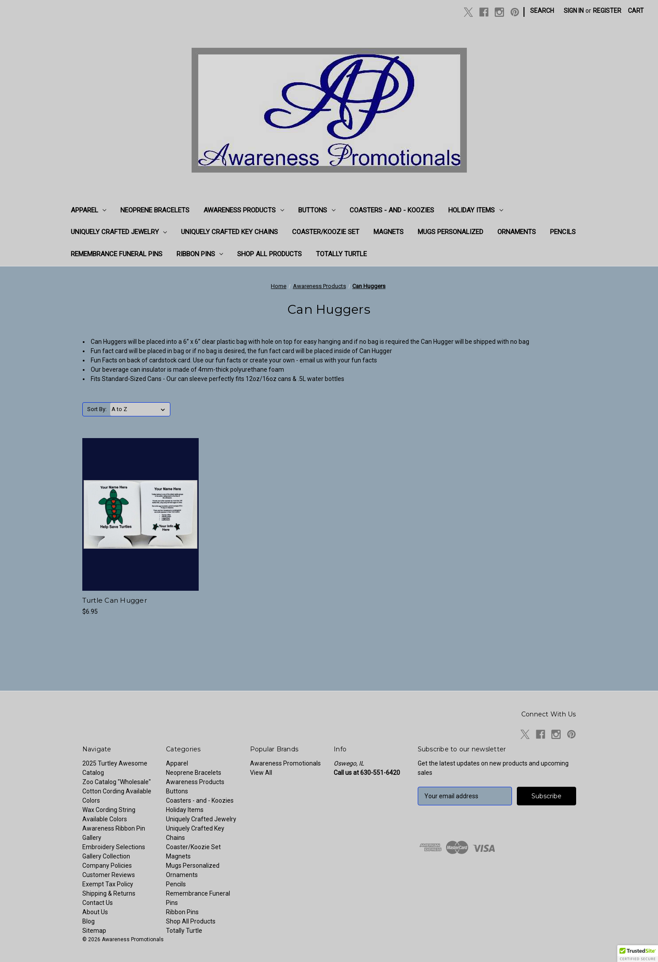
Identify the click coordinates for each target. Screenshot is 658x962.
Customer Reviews (108, 874)
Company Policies (107, 865)
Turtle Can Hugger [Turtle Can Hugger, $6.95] (114, 600)
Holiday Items (475, 210)
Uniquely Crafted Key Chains (229, 232)
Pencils (563, 232)
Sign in (574, 10)
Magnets (388, 232)
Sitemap (94, 930)
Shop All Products (269, 254)
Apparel (89, 210)
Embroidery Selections (113, 846)
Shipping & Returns (108, 893)
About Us (95, 912)
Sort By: (97, 409)
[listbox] (140, 409)
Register (607, 10)
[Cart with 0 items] (636, 11)
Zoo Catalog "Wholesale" (116, 781)
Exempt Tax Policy (107, 884)
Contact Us (97, 902)
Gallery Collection (106, 856)
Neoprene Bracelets (154, 210)
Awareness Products (244, 210)
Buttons (316, 210)
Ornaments (516, 232)
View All (261, 772)
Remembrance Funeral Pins (116, 254)
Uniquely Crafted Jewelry (119, 232)
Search (542, 10)
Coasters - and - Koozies (392, 210)
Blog (88, 921)
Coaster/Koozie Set (325, 232)
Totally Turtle (341, 254)
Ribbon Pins (200, 254)
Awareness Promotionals (285, 763)
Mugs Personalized (450, 232)
